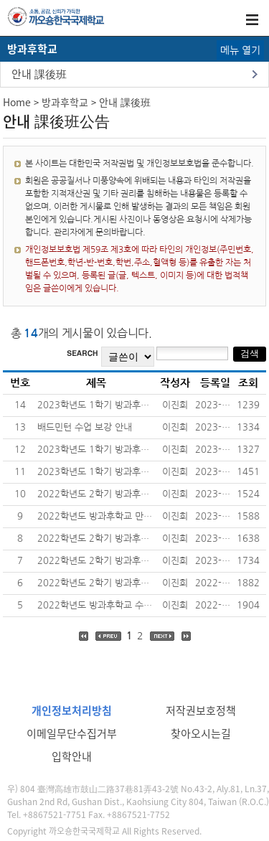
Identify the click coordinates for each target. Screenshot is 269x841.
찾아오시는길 (201, 733)
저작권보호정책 (201, 710)
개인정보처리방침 (72, 710)
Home (17, 102)
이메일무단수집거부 (72, 733)
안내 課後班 (39, 74)
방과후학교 (65, 102)
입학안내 (72, 756)
